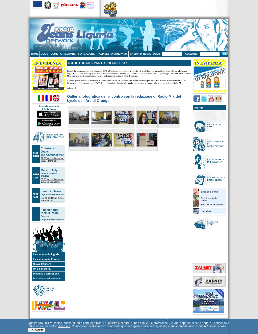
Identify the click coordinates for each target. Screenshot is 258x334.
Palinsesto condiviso (112, 53)
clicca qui (64, 326)
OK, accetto (36, 329)
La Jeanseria (53, 182)
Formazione (86, 53)
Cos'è (44, 53)
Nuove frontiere (42, 264)
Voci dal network (55, 158)
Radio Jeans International (52, 199)
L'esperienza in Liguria (46, 254)
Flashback (52, 161)
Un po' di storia (42, 268)
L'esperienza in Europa (46, 259)
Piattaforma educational (46, 278)
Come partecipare (63, 53)
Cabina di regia (140, 53)
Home (34, 53)
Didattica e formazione (46, 273)
